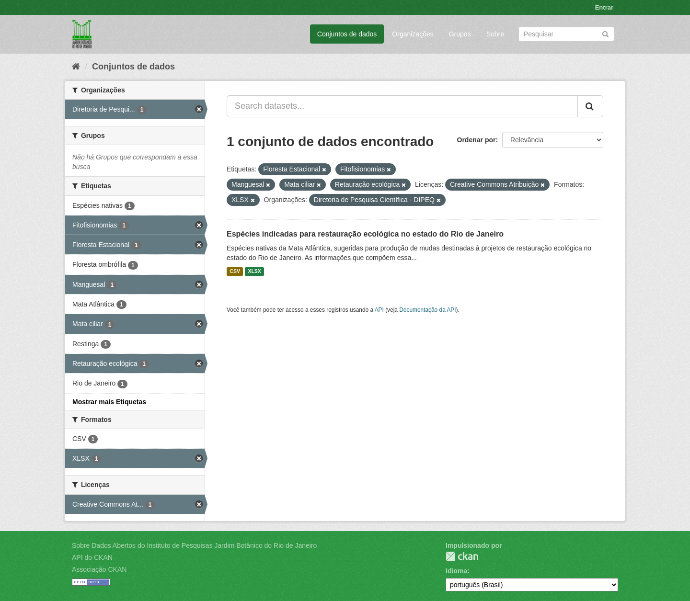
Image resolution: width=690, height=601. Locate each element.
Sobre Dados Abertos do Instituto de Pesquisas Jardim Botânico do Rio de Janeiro (194, 545)
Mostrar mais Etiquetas (109, 402)
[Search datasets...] (402, 106)
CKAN (462, 556)
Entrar (604, 7)
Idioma (456, 571)
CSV (235, 271)
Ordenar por (476, 140)
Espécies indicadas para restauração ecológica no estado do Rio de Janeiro (365, 234)
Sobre (495, 34)
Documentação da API (427, 309)
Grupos (460, 34)
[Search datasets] (566, 34)
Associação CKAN (99, 569)
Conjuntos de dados (347, 34)
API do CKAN (92, 557)
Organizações (412, 34)
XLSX (254, 271)
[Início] (76, 66)
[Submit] (605, 33)
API (379, 309)
